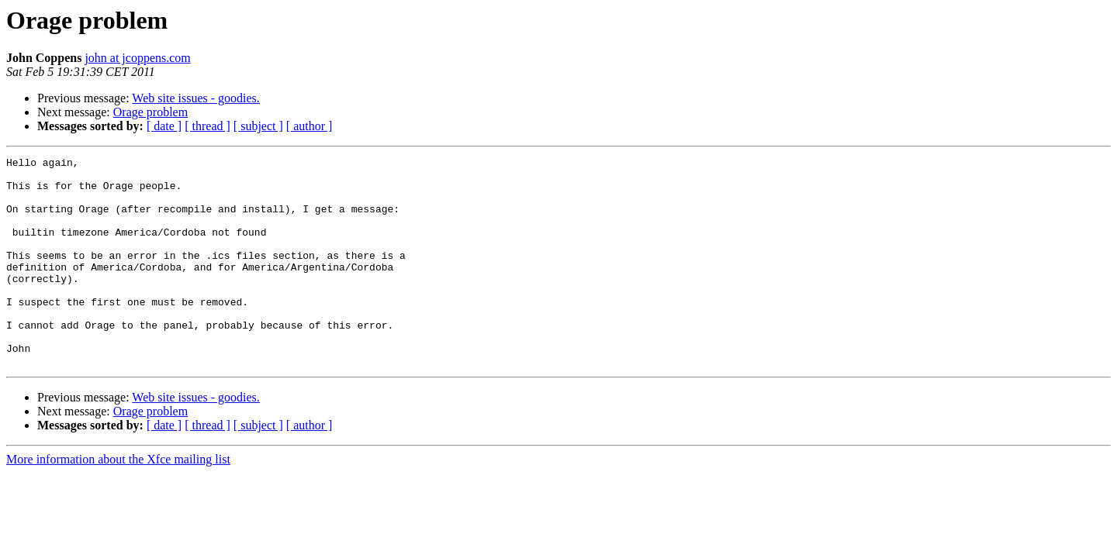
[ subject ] (258, 126)
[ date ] (164, 126)
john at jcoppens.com (137, 57)
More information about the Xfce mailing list (118, 501)
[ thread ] (207, 126)
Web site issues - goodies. (195, 98)
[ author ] (309, 126)
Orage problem (150, 112)
